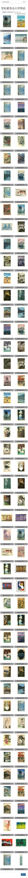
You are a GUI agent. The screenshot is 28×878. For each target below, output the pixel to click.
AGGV (11, 30)
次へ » (23, 874)
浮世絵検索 (5, 2)
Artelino (25, 65)
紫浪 (2, 30)
